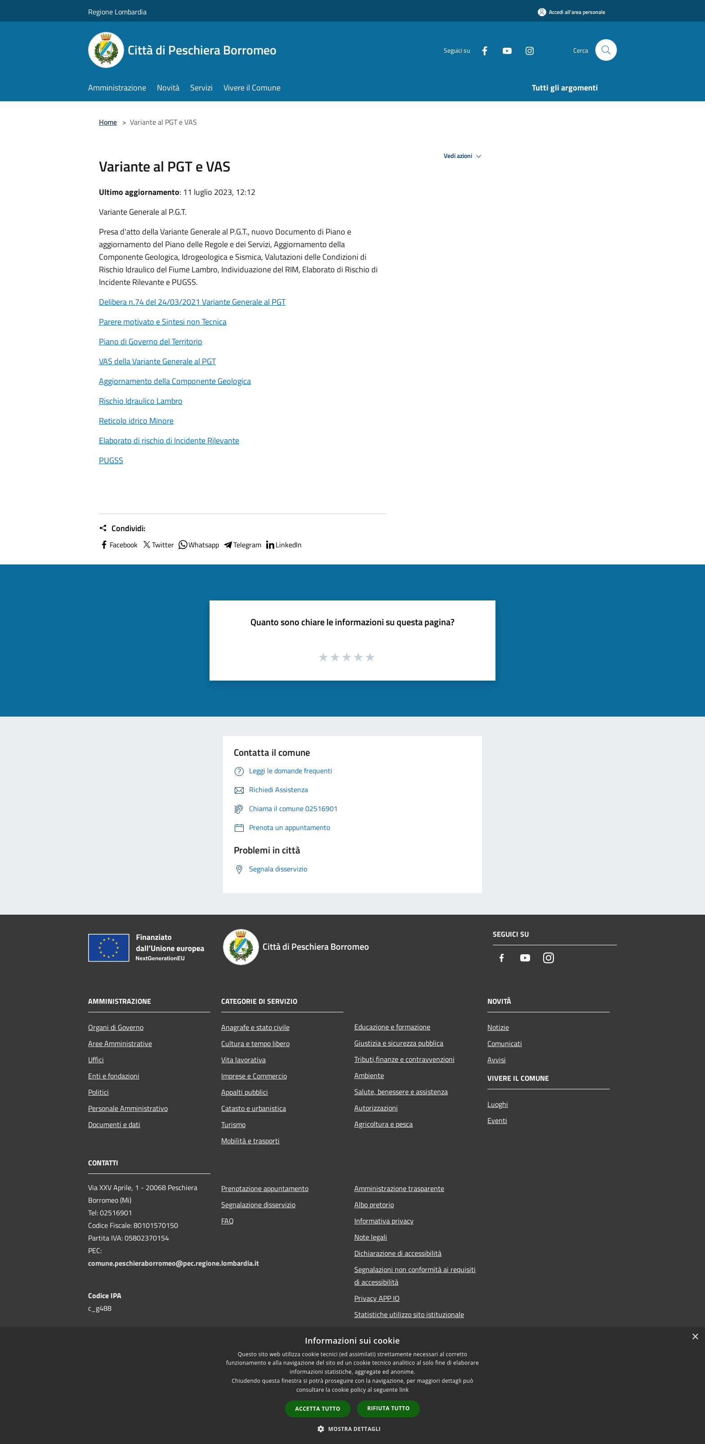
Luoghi (497, 1104)
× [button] (695, 1337)
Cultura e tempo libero (255, 1043)
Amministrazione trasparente (399, 1188)
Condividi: (122, 528)
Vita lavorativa (243, 1059)
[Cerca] (606, 50)
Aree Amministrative (120, 1043)
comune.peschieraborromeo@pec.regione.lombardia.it (173, 1263)
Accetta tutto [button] (317, 1408)
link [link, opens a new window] (404, 1390)
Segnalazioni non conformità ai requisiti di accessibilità (415, 1275)
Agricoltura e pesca (383, 1124)
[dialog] (352, 1385)
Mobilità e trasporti (250, 1140)
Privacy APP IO (377, 1298)
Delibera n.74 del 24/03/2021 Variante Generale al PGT (192, 302)
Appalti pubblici (244, 1092)
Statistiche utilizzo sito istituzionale (409, 1314)
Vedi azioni (464, 156)
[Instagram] (526, 50)
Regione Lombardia (117, 11)
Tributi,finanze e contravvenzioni (404, 1059)
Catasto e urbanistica (253, 1108)
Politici (98, 1092)
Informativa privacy (384, 1220)
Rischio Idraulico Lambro (141, 401)
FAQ (227, 1220)
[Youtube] (504, 50)
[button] (352, 1428)
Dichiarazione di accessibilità (398, 1253)
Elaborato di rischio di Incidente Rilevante (169, 440)
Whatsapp (198, 544)
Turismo (233, 1124)
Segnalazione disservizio (258, 1204)
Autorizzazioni (376, 1107)
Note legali (370, 1237)
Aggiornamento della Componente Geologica (175, 381)
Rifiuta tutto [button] (388, 1408)
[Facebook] (481, 50)
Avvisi (496, 1059)
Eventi (497, 1120)
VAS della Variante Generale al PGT (157, 361)
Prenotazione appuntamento (264, 1188)
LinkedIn (283, 544)
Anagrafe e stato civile (255, 1027)
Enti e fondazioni (113, 1075)
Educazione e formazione (392, 1026)
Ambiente (369, 1075)
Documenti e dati (114, 1124)
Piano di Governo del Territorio (150, 341)
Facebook (118, 544)
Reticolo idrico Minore (136, 421)
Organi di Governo (115, 1027)
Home (108, 122)
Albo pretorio (374, 1204)
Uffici (96, 1059)
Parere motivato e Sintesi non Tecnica (163, 322)
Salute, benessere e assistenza (401, 1091)
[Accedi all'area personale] (571, 12)
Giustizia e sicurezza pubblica (398, 1043)
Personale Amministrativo (128, 1108)
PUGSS (111, 460)
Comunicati (504, 1043)
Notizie (498, 1027)
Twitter (157, 544)
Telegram (242, 544)
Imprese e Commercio (254, 1075)
